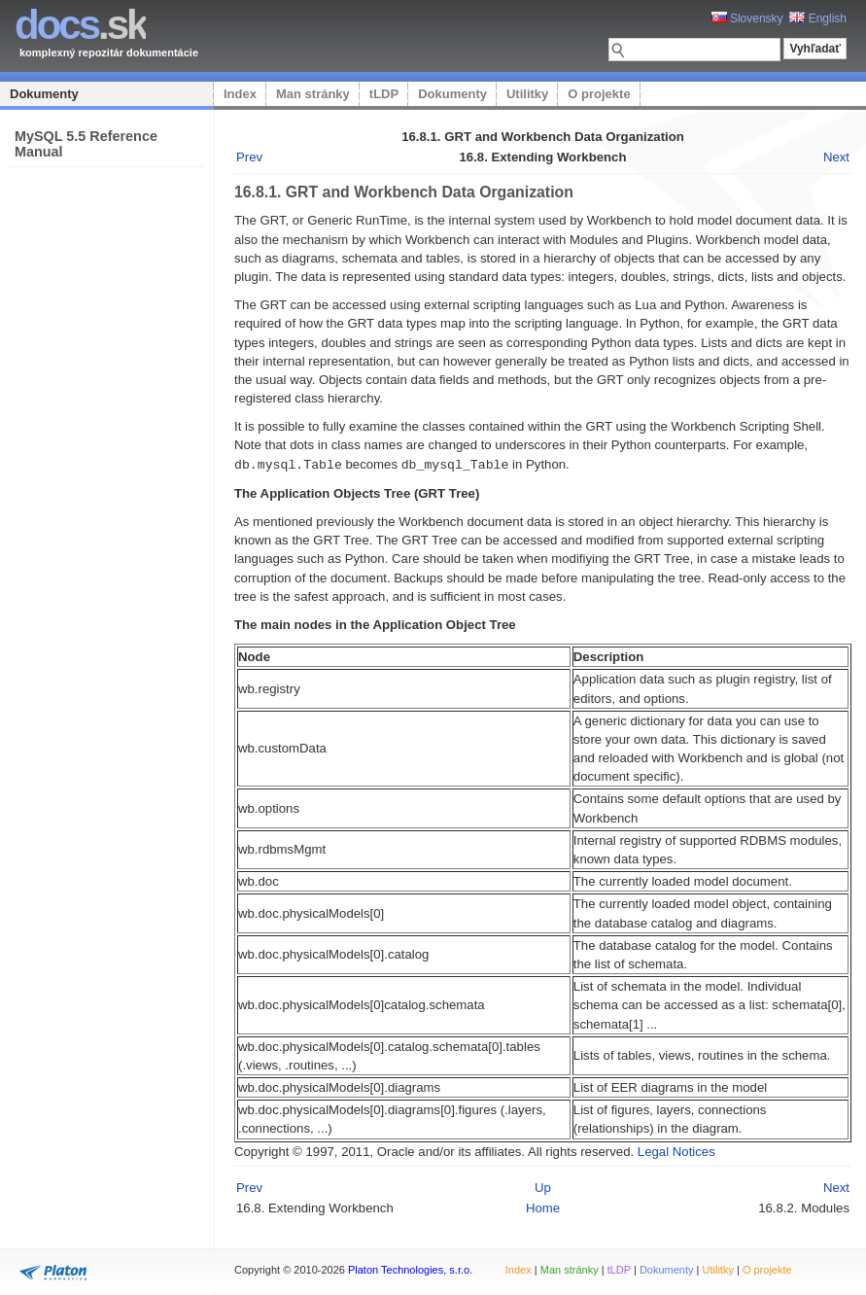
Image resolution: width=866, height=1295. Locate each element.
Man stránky (313, 94)
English (818, 18)
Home (543, 1207)
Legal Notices (676, 1150)
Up (543, 1186)
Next (836, 157)
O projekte (599, 94)
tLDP (383, 94)
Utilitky (527, 94)
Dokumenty (44, 94)
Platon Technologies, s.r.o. (410, 1270)
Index (240, 94)
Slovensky (747, 18)
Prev (249, 157)
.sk (80, 25)
